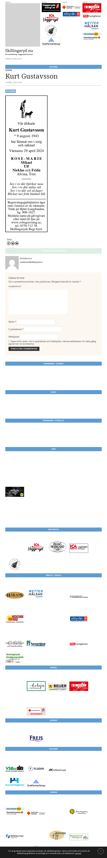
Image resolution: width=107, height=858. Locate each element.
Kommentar (15, 286)
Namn (12, 321)
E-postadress (15, 329)
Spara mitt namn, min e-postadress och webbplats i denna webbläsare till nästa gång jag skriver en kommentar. (52, 342)
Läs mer (78, 853)
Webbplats (13, 336)
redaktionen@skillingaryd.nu (31, 262)
